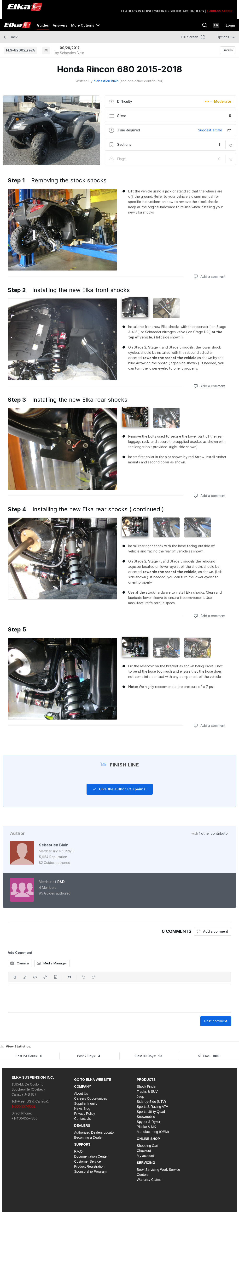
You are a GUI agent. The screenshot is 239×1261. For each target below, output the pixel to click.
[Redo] (93, 977)
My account (145, 1156)
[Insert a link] (45, 977)
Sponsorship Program (90, 1171)
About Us (81, 1093)
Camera (19, 963)
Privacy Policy (84, 1113)
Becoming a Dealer (88, 1137)
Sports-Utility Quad (151, 1112)
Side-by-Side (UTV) (151, 1101)
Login (230, 25)
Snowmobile (146, 1117)
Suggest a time (210, 130)
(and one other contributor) (141, 81)
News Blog (82, 1108)
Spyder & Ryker (148, 1122)
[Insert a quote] (69, 977)
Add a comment (210, 276)
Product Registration (89, 1166)
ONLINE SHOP (148, 1139)
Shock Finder (147, 1086)
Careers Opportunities (90, 1098)
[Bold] (15, 977)
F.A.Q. (78, 1151)
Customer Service (87, 1161)
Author (17, 833)
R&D (61, 882)
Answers (60, 25)
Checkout (144, 1151)
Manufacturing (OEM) (153, 1132)
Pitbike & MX (146, 1127)
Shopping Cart (147, 1146)
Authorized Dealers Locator (94, 1132)
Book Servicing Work (152, 1169)
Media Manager (52, 963)
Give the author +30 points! (119, 789)
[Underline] (55, 977)
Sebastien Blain (72, 53)
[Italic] (25, 977)
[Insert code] (35, 977)
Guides (43, 25)
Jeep (140, 1096)
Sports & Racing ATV (152, 1107)
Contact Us (82, 1118)
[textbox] (119, 998)
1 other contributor (214, 833)
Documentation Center (91, 1156)
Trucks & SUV (147, 1091)
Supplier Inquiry (85, 1103)
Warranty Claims (149, 1180)
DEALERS (82, 1125)
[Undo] (83, 977)
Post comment (215, 1021)
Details (228, 50)
